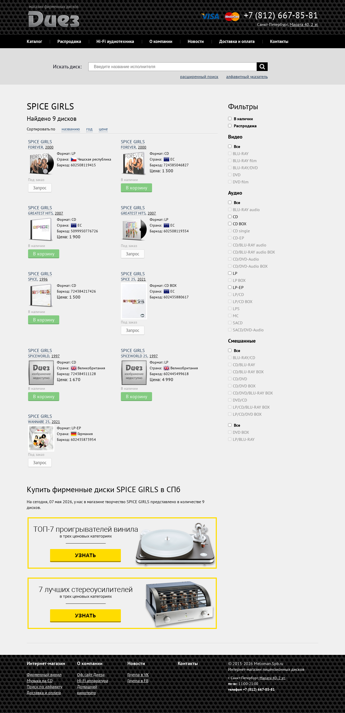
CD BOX (237, 223)
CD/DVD (237, 378)
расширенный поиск (199, 76)
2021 (133, 279)
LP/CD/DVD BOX (245, 414)
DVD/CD (237, 400)
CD (233, 216)
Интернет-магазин (46, 663)
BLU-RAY (238, 153)
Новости (196, 41)
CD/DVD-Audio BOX (248, 266)
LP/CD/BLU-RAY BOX (249, 407)
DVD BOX (238, 432)
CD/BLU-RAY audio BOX (251, 252)
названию (71, 128)
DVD (234, 174)
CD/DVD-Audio (243, 259)
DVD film (238, 181)
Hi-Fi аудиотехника (115, 41)
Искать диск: (67, 66)
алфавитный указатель (247, 76)
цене (103, 128)
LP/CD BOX (240, 301)
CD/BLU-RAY (241, 364)
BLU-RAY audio (244, 209)
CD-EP (236, 237)
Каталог (34, 41)
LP (232, 273)
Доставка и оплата (237, 41)
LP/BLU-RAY (241, 439)
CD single (239, 230)
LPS (234, 308)
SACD (235, 322)
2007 (45, 213)
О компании (160, 41)
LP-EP (236, 287)
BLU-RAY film (242, 160)
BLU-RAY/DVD (243, 167)
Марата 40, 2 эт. (304, 24)
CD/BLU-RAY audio (247, 245)
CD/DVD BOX (242, 385)
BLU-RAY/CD (241, 357)
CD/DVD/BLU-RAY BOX (250, 393)
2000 (40, 147)
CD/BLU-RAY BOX (246, 371)
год (89, 128)
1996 (38, 279)
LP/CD (236, 294)
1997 (44, 356)
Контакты (279, 41)
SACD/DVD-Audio (246, 329)
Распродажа (69, 41)
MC (233, 315)
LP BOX (237, 280)
